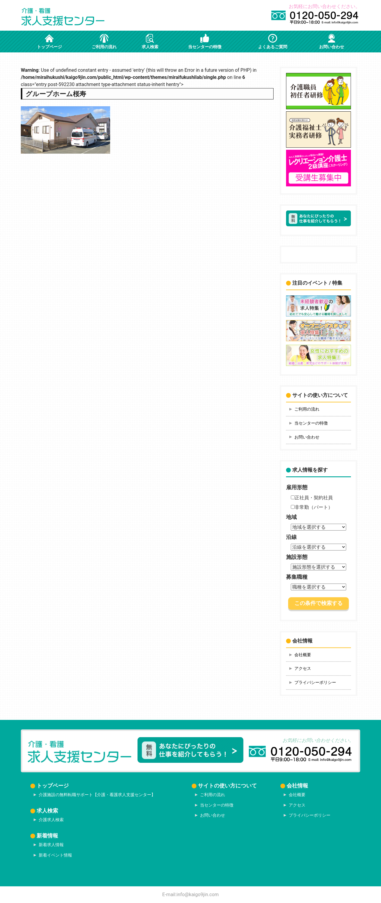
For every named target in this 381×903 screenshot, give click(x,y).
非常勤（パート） (312, 507)
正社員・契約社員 (312, 497)
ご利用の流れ (306, 409)
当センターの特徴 (311, 423)
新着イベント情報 (55, 855)
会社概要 (302, 654)
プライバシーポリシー (315, 682)
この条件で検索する (318, 603)
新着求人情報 (51, 844)
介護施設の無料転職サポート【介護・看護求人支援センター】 (97, 794)
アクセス (302, 668)
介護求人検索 (51, 819)
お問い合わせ (306, 437)
